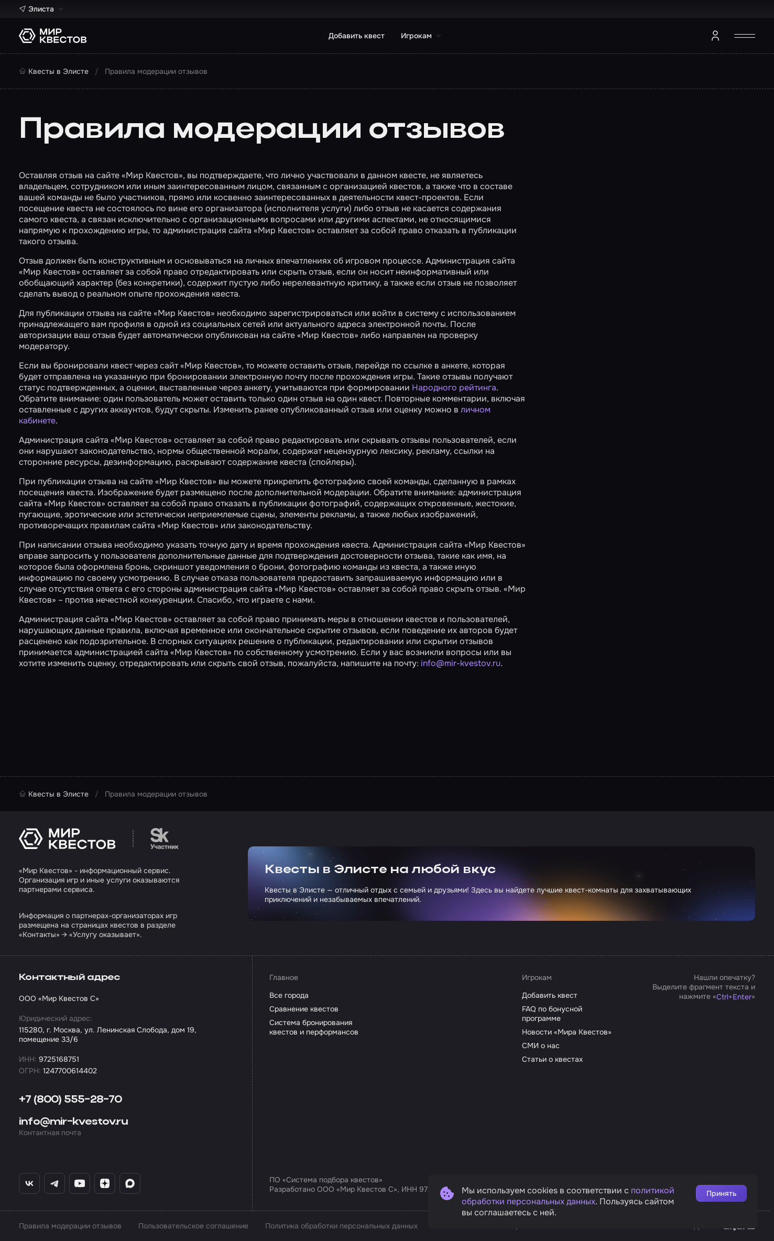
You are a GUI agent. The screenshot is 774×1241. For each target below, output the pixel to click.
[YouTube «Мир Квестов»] (79, 1183)
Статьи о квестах (552, 1059)
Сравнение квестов (304, 1009)
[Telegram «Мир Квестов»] (54, 1183)
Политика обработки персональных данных (341, 1226)
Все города (289, 995)
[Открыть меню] (744, 35)
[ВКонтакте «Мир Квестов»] (29, 1183)
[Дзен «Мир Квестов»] (104, 1183)
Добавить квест (357, 35)
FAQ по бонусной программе (552, 1013)
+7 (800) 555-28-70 (70, 1100)
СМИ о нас (541, 1045)
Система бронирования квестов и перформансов (313, 1027)
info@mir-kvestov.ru (460, 663)
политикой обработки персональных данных (568, 1196)
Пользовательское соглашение (193, 1226)
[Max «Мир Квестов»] (129, 1183)
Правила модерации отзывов (70, 1226)
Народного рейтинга (454, 387)
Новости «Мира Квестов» (567, 1032)
